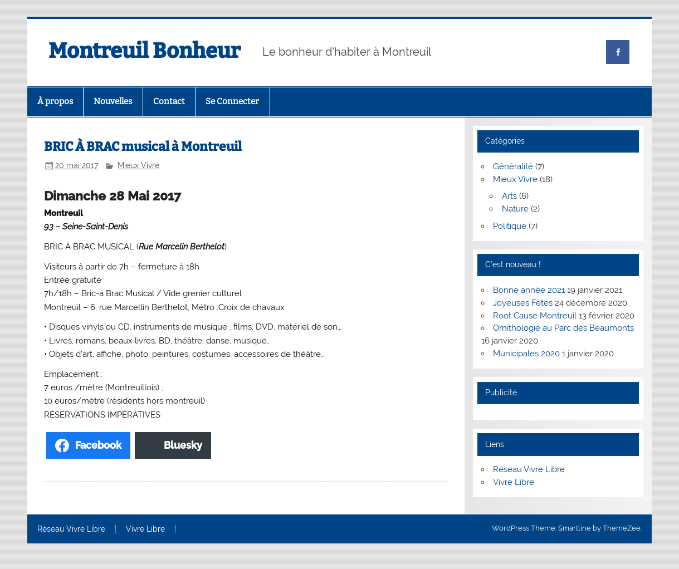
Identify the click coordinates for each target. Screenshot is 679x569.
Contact (169, 101)
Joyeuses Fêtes (523, 303)
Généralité (513, 166)
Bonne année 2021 (529, 290)
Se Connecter (232, 101)
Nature (515, 209)
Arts (509, 196)
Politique (509, 226)
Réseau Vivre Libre (529, 469)
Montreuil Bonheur (144, 50)
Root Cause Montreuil (535, 316)
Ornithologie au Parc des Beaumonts (563, 328)
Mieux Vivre (138, 165)
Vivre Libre (513, 482)
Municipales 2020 (526, 354)
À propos (55, 101)
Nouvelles (113, 101)
